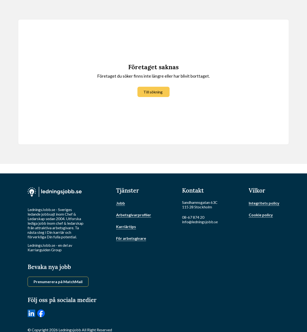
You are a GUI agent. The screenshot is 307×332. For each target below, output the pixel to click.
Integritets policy (264, 203)
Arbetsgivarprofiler (133, 214)
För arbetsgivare (131, 238)
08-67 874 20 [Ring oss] (193, 217)
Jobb (120, 203)
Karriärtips (126, 226)
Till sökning (153, 92)
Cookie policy (261, 214)
